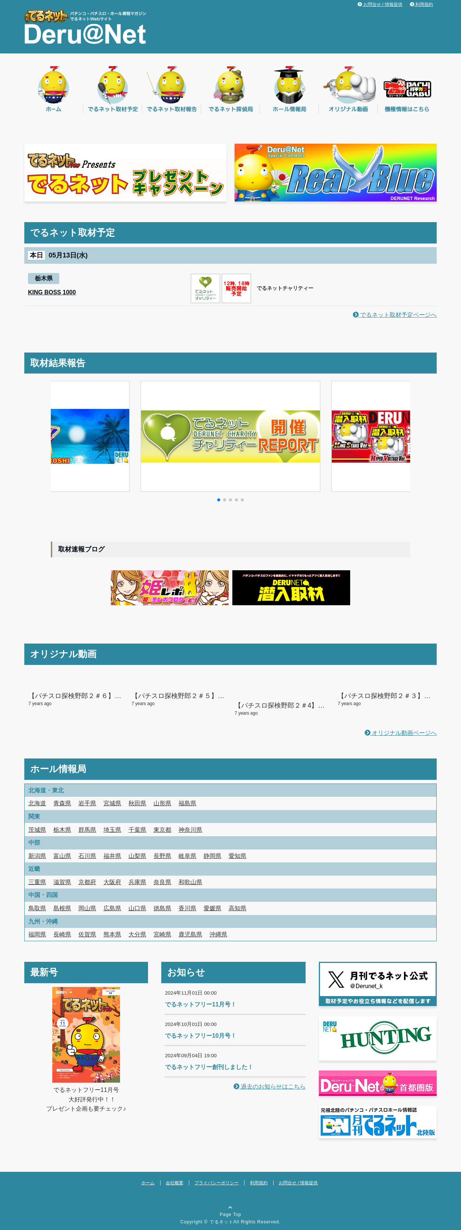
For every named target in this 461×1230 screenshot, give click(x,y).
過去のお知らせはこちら (269, 1086)
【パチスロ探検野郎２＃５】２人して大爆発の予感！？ (214, 696)
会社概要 (174, 1182)
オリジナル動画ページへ (401, 733)
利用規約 (421, 4)
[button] (218, 499)
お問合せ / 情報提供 (380, 4)
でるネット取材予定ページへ (395, 315)
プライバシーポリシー (216, 1182)
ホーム (148, 1182)
